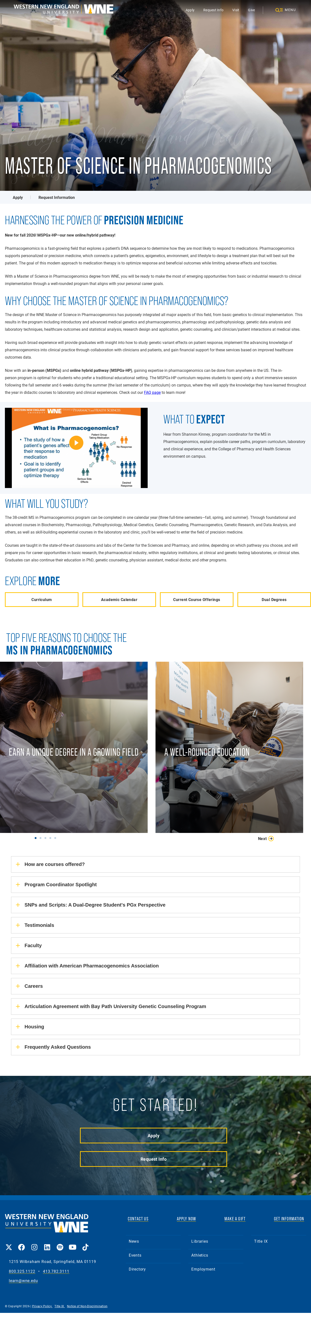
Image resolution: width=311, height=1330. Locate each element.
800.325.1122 (22, 1271)
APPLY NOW (186, 1218)
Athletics (199, 1255)
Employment (203, 1269)
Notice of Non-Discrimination (87, 1306)
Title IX (261, 1241)
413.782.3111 (56, 1271)
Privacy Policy (42, 1306)
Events (135, 1255)
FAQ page (152, 392)
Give (251, 10)
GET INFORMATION (289, 1218)
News (134, 1241)
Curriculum (41, 599)
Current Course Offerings (196, 599)
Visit (235, 10)
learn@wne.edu (23, 1280)
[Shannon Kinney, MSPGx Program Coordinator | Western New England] (76, 448)
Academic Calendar (119, 599)
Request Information (57, 197)
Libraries (199, 1241)
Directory (137, 1269)
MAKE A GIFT (235, 1218)
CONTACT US (138, 1218)
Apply (190, 10)
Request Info (213, 10)
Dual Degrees (274, 599)
